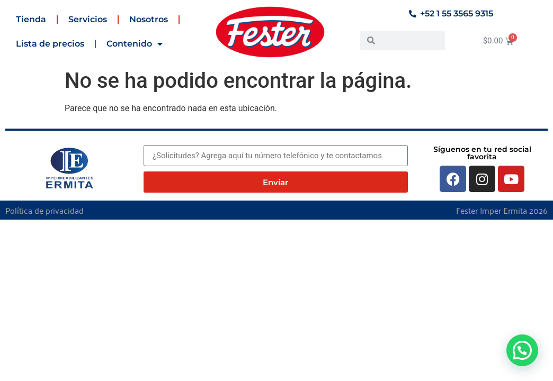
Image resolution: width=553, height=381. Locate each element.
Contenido (134, 43)
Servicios (87, 19)
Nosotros (148, 19)
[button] (522, 350)
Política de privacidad (44, 210)
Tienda (31, 19)
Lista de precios (50, 44)
